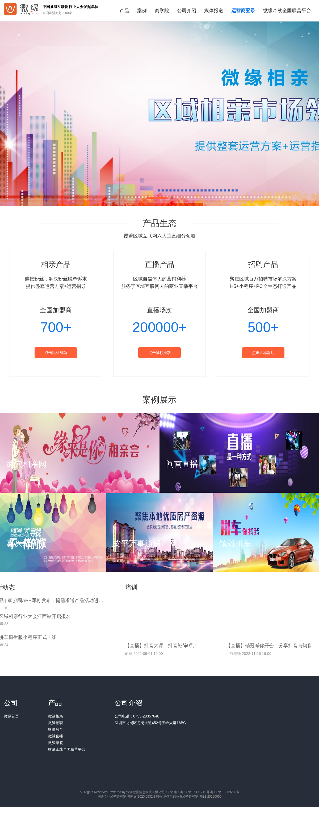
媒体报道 (213, 10)
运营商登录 (243, 10)
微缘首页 (11, 716)
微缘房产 (55, 729)
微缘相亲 (55, 716)
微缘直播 (55, 736)
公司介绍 (186, 10)
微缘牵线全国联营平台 (287, 10)
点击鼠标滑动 (56, 353)
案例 (142, 10)
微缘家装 (55, 743)
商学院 (162, 10)
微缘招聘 (55, 723)
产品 (124, 10)
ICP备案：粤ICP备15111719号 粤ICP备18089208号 (202, 792)
